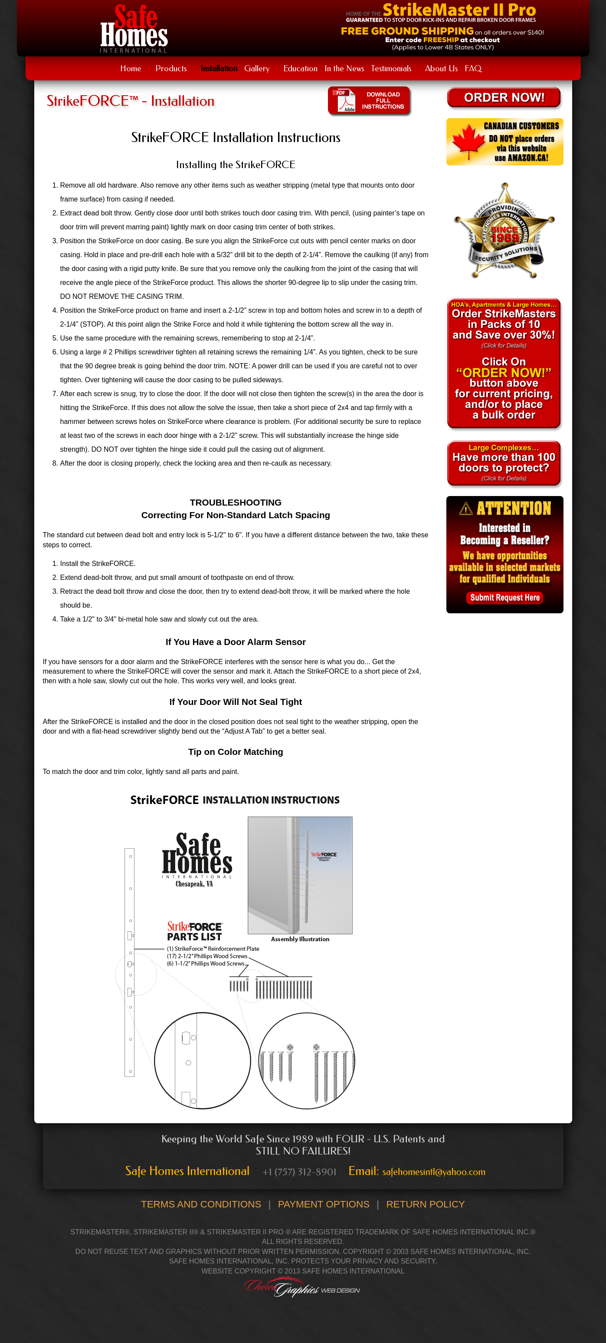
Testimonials (391, 68)
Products (171, 68)
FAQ (473, 68)
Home (130, 68)
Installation (218, 68)
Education (300, 68)
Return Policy (425, 1204)
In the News (344, 68)
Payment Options (324, 1204)
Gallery (256, 68)
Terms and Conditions (201, 1204)
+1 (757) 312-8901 (299, 1172)
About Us (441, 68)
